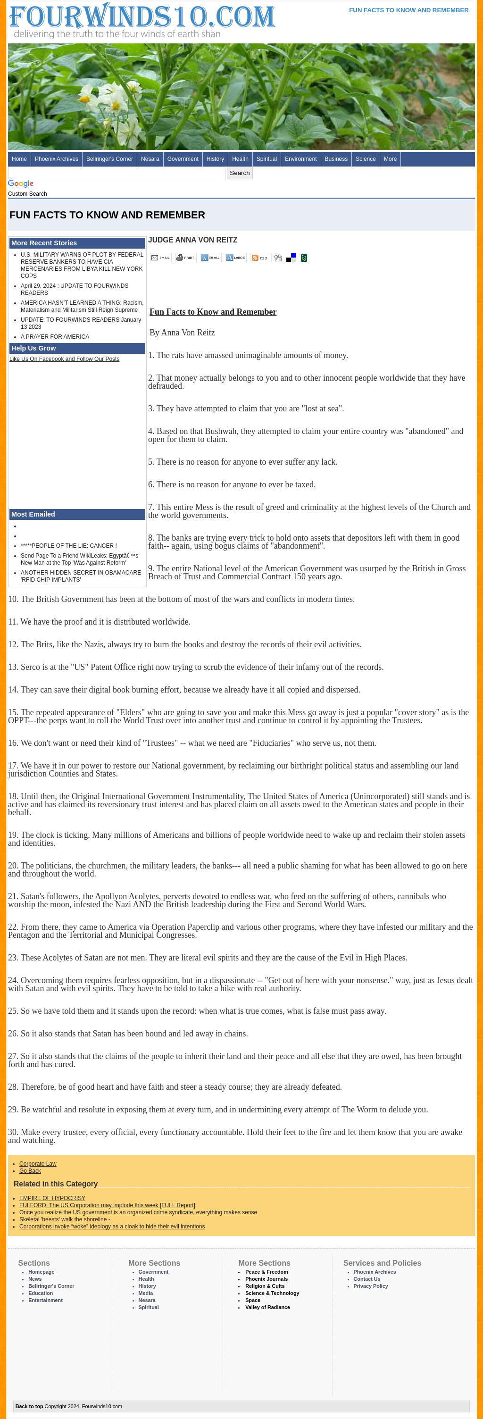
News (35, 1279)
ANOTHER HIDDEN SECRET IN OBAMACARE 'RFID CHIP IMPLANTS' (81, 576)
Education (40, 1293)
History (215, 159)
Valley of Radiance (267, 1307)
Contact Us (367, 1279)
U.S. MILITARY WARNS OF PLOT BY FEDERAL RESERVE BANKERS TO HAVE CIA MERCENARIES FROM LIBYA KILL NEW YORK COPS (82, 265)
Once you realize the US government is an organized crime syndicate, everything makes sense (138, 1212)
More (390, 159)
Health (240, 159)
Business (336, 159)
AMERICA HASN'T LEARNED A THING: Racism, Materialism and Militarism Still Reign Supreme (82, 306)
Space (252, 1300)
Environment (300, 159)
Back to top (29, 1406)
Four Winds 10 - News (102, 18)
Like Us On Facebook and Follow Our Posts (64, 359)
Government (183, 159)
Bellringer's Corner (109, 159)
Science (366, 159)
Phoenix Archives (56, 159)
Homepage (41, 1272)
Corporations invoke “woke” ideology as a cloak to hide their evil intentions (112, 1226)
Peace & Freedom (266, 1272)
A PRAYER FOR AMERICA (55, 337)
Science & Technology (272, 1293)
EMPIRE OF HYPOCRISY (52, 1198)
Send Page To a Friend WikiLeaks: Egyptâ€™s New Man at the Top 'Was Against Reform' (79, 559)
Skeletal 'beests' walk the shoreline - (64, 1219)
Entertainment (45, 1300)
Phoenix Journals (266, 1279)
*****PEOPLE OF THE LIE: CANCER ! (69, 546)
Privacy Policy (371, 1286)
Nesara (150, 159)
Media (146, 1293)
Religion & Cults (264, 1286)
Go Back (30, 1171)
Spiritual (267, 159)
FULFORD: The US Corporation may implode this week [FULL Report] (107, 1205)
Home (19, 159)
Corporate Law (38, 1163)
